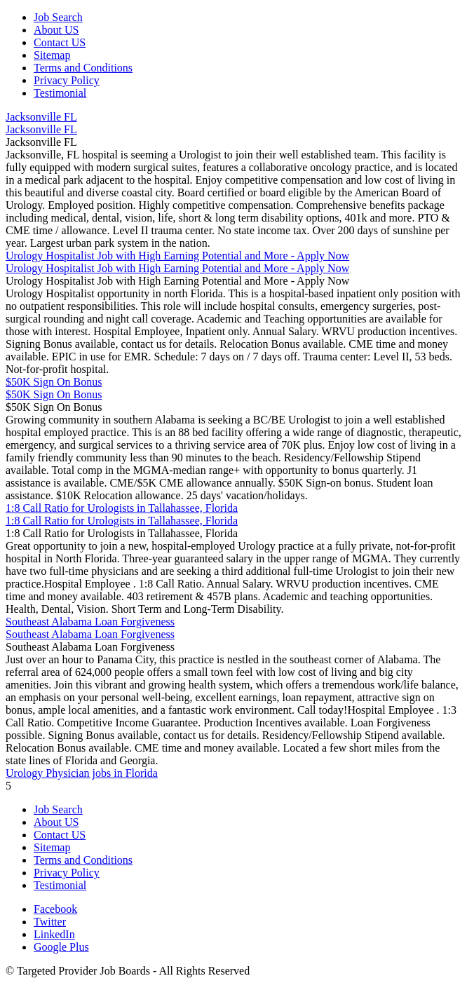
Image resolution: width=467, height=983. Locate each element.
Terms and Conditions (83, 68)
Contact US (60, 42)
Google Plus (61, 947)
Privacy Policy (67, 80)
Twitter (50, 922)
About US (56, 30)
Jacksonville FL (41, 117)
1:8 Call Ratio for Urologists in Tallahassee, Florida (122, 508)
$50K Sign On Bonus (54, 382)
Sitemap (52, 55)
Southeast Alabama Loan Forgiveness (90, 622)
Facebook (55, 909)
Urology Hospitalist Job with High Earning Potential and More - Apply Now (177, 256)
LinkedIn (54, 934)
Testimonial (60, 93)
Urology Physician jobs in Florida (82, 773)
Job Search (58, 17)
